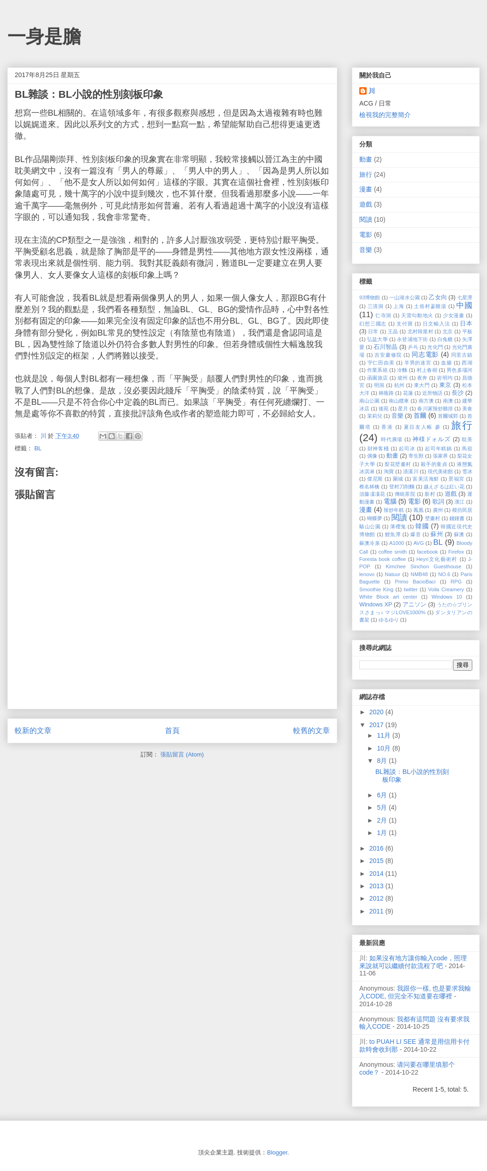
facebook (427, 552)
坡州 (402, 378)
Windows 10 (446, 597)
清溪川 (410, 471)
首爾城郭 (448, 416)
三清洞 (376, 306)
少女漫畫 (453, 315)
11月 (384, 735)
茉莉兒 (374, 416)
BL (38, 448)
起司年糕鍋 (438, 448)
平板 (467, 331)
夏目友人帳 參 (422, 427)
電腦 (390, 501)
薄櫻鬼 (398, 526)
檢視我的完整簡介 (385, 114)
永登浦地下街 (412, 339)
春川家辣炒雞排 (435, 408)
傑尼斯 (375, 479)
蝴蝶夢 (374, 518)
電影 (365, 234)
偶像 (372, 456)
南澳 (448, 400)
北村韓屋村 (420, 331)
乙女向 (438, 297)
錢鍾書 (456, 518)
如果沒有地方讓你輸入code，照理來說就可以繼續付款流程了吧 (413, 961)
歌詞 (438, 502)
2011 (377, 911)
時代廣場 (391, 439)
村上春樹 (427, 370)
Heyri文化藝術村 (437, 559)
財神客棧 (378, 448)
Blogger (277, 1152)
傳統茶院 (405, 494)
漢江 (459, 501)
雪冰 (467, 471)
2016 (377, 848)
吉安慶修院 (388, 355)
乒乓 (413, 347)
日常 (373, 331)
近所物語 (432, 393)
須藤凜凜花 (372, 494)
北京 (447, 331)
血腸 (446, 362)
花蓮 (408, 393)
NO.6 (444, 574)
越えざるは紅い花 (444, 486)
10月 (384, 748)
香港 (387, 427)
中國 (464, 305)
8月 (383, 760)
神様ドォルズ (432, 439)
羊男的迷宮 (417, 362)
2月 (383, 820)
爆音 (415, 534)
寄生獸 (416, 456)
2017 (377, 724)
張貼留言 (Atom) (182, 754)
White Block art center (388, 597)
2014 (377, 873)
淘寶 (389, 471)
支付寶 (404, 323)
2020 (377, 712)
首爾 (419, 415)
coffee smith (393, 552)
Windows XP (375, 604)
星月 (403, 408)
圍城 (398, 479)
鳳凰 (418, 510)
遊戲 (365, 204)
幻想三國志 (372, 323)
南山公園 (369, 400)
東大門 (422, 385)
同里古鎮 (461, 355)
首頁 (172, 730)
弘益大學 (377, 339)
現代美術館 (440, 471)
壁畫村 (432, 518)
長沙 (458, 393)
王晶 (393, 331)
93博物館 (369, 297)
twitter (411, 589)
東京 (445, 385)
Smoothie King (376, 589)
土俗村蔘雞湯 (430, 306)
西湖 (467, 362)
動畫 (365, 159)
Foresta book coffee (382, 559)
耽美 (467, 439)
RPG (456, 581)
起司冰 (407, 448)
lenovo (366, 574)
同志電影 (425, 354)
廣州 (438, 510)
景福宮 (456, 479)
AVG (418, 543)
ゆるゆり (389, 619)
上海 (398, 306)
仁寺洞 (383, 315)
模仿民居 (462, 510)
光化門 (434, 347)
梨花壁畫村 (398, 464)
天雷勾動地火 (417, 315)
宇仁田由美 (381, 362)
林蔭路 (386, 393)
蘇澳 (459, 534)
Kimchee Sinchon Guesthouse (424, 566)
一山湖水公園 (404, 297)
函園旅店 (377, 378)
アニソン (414, 604)
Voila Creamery (446, 589)
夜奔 (422, 378)
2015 (377, 860)
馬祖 (467, 448)
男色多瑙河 (459, 370)
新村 (430, 494)
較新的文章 (33, 730)
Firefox (456, 552)
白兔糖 (445, 339)
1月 (383, 832)
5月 (383, 807)
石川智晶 (385, 347)
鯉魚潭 (393, 534)
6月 (383, 795)
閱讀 (365, 219)
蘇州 (436, 534)
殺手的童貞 (434, 464)
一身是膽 (44, 36)
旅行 (365, 174)
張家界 (440, 456)
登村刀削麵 (402, 486)
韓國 (422, 526)
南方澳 (426, 400)
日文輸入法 (436, 323)
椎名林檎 (369, 486)
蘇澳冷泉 (369, 543)
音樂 (365, 249)
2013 (377, 886)
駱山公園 (369, 526)
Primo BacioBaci (415, 581)
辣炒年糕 (394, 510)
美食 (467, 408)
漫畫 (365, 189)
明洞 (379, 385)
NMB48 (419, 574)
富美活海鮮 (426, 479)
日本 (466, 323)
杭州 (399, 385)
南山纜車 (399, 400)
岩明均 (445, 378)
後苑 (384, 408)
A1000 (396, 543)
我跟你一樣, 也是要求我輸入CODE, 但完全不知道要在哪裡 (415, 992)
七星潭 (464, 297)
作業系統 (377, 370)
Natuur (393, 574)
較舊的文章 (311, 730)
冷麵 (402, 370)
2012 (377, 898)
